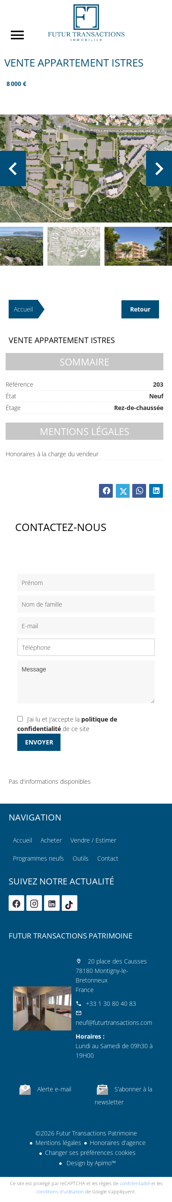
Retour (140, 309)
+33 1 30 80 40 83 (111, 1003)
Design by (90, 1163)
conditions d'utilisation (60, 1191)
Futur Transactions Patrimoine (70, 936)
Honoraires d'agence (118, 1142)
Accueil (86, 22)
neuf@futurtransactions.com (114, 1022)
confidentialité (135, 1183)
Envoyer (39, 742)
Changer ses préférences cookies (90, 1152)
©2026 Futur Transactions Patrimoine (86, 1133)
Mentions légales (58, 1142)
